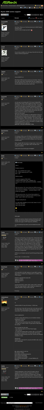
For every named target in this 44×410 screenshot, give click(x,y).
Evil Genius (5, 130)
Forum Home (5, 5)
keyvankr (4, 96)
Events (31, 7)
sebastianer (5, 297)
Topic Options (39, 18)
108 (41, 14)
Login (42, 7)
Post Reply (4, 15)
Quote (37, 21)
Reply (41, 21)
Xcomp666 (4, 21)
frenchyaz (4, 267)
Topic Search (31, 18)
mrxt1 (3, 46)
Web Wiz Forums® (23, 405)
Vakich (3, 71)
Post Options (24, 21)
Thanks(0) (31, 21)
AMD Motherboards (21, 5)
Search (27, 7)
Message (17, 18)
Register (37, 7)
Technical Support (12, 5)
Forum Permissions (39, 402)
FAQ (23, 7)
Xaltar (3, 232)
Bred (3, 155)
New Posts (38, 5)
